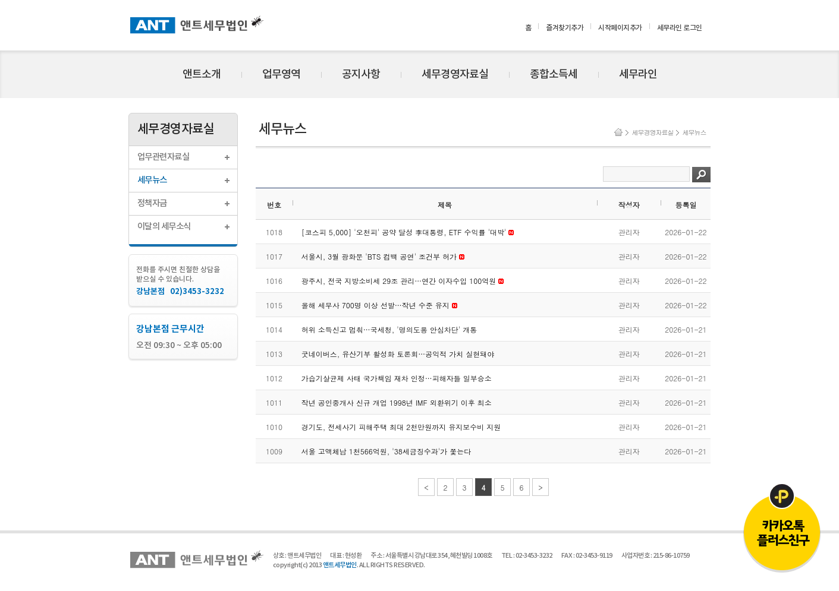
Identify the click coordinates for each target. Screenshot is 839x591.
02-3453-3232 (534, 556)
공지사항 (361, 74)
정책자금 (152, 203)
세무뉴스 (152, 180)
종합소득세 (553, 74)
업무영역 (281, 74)
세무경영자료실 (455, 74)
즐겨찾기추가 (564, 28)
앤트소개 (202, 74)
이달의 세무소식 (164, 227)
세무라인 (638, 74)
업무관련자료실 (163, 157)
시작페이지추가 (620, 28)
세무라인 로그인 (679, 28)
